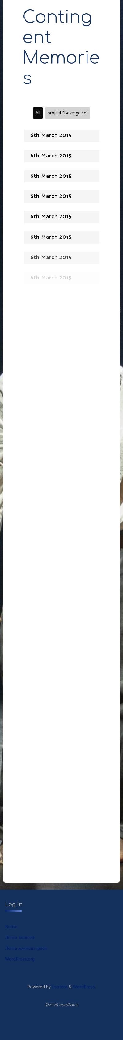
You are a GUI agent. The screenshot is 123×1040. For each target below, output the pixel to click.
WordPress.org (20, 959)
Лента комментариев (26, 948)
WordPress (84, 987)
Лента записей (19, 937)
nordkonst (21, 19)
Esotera (59, 987)
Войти (11, 927)
